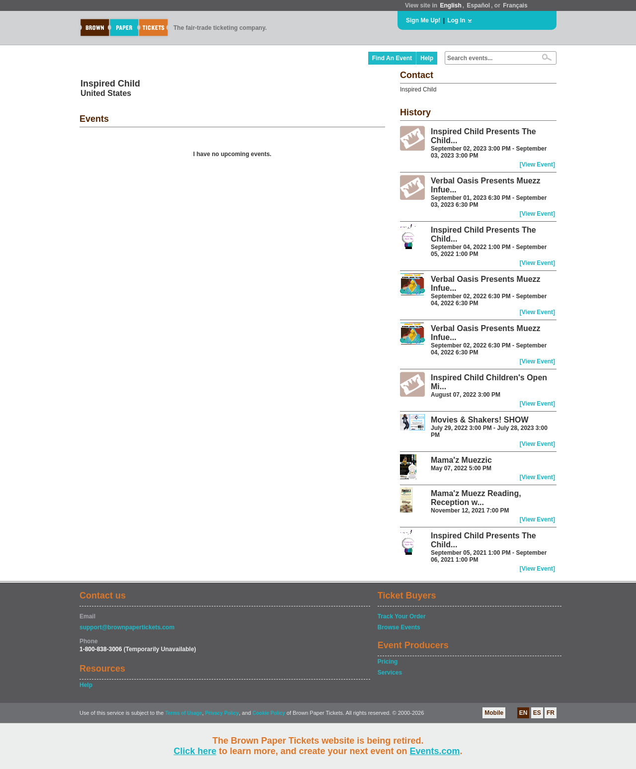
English (450, 5)
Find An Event (392, 58)
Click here (194, 751)
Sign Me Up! (423, 20)
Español (478, 5)
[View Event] (537, 164)
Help (426, 58)
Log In (456, 20)
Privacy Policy (222, 713)
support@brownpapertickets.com (127, 627)
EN (523, 712)
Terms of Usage (183, 713)
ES (537, 712)
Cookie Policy (268, 713)
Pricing (388, 661)
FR (551, 712)
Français (515, 5)
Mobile (493, 712)
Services (390, 672)
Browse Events (399, 627)
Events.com (435, 751)
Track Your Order (402, 616)
